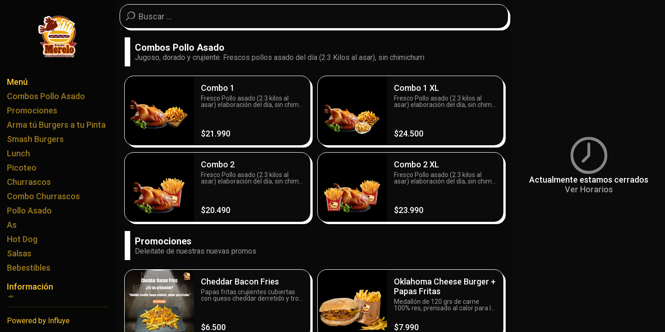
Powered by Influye (38, 320)
